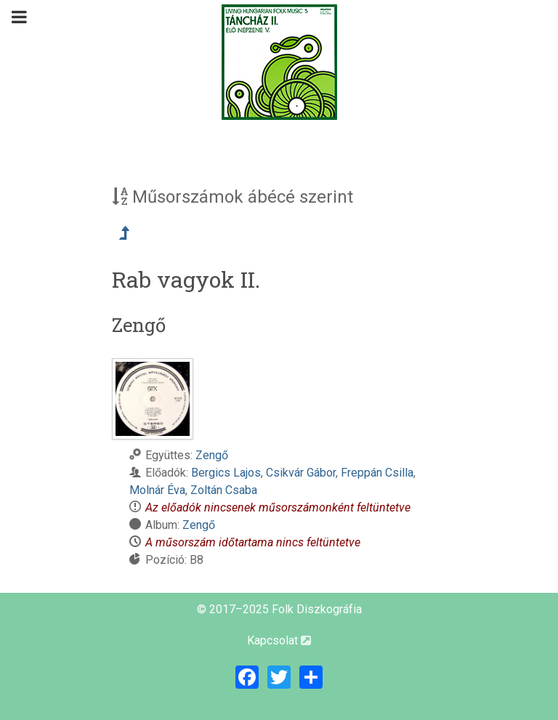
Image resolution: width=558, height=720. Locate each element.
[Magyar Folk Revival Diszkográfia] (279, 62)
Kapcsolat (279, 640)
